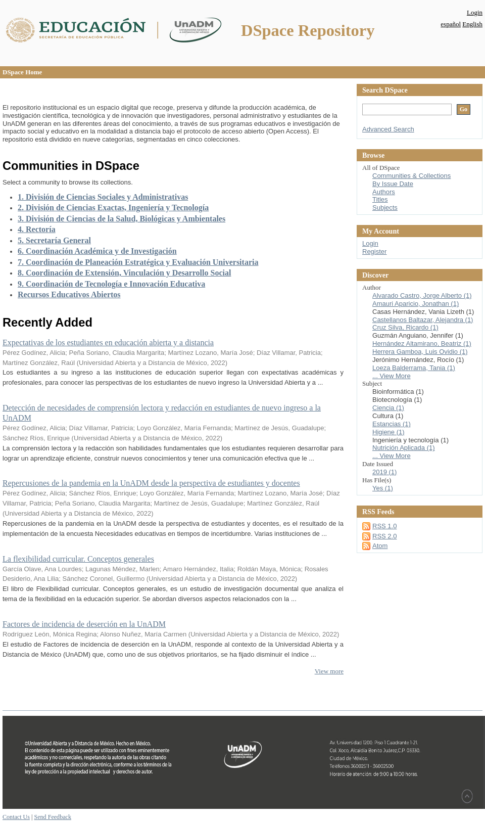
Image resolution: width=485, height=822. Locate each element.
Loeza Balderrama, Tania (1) (413, 368)
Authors (383, 192)
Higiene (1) (388, 432)
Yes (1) (382, 488)
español (451, 24)
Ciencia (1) (388, 408)
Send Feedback (52, 816)
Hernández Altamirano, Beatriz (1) (421, 343)
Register (374, 251)
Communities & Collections (411, 175)
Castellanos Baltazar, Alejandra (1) (422, 320)
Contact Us (16, 816)
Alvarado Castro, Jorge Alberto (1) (422, 295)
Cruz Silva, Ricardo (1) (405, 327)
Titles (380, 199)
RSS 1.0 (384, 526)
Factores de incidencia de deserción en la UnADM (84, 624)
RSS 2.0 (384, 536)
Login (474, 12)
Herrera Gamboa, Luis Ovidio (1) (420, 351)
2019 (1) (384, 472)
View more (329, 671)
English (472, 24)
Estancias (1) (391, 424)
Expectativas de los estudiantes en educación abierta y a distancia (108, 342)
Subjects (385, 207)
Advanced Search (388, 129)
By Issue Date (392, 184)
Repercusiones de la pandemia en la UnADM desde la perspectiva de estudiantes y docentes (151, 483)
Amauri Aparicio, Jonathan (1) (415, 303)
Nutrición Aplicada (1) (403, 447)
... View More (391, 376)
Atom (379, 546)
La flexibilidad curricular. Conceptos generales (78, 559)
